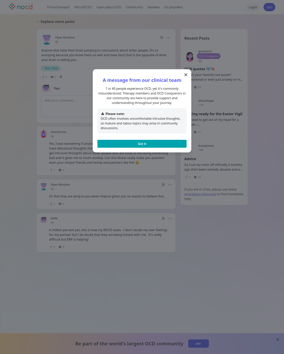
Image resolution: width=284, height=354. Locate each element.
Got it (142, 144)
